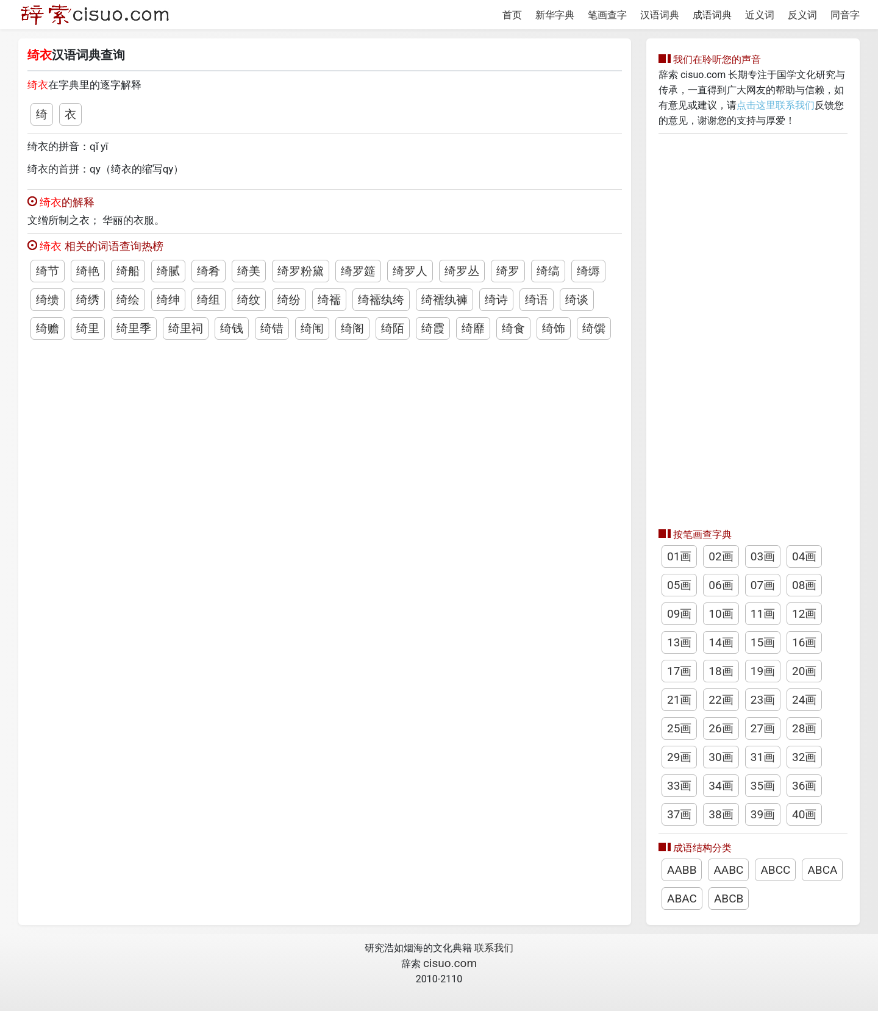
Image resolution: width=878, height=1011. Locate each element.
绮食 (513, 328)
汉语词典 (659, 15)
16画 (804, 642)
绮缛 (588, 271)
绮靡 (473, 328)
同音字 (845, 15)
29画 (679, 757)
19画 (763, 671)
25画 (679, 728)
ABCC (775, 870)
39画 (763, 814)
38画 (720, 814)
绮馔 (593, 328)
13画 (679, 642)
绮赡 (47, 328)
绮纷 (289, 300)
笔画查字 (607, 15)
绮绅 (168, 300)
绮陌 (392, 328)
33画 (679, 786)
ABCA (822, 870)
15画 (763, 642)
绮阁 (352, 328)
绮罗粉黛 (300, 271)
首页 (512, 15)
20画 (804, 671)
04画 (804, 556)
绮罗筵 (358, 271)
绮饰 (553, 328)
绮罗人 (410, 271)
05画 (679, 585)
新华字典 (554, 15)
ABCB (728, 898)
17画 (679, 671)
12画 (804, 614)
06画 (720, 585)
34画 (720, 786)
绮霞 (432, 328)
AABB (681, 870)
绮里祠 (185, 328)
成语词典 (712, 15)
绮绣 (87, 300)
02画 (720, 556)
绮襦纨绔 (381, 300)
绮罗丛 (461, 271)
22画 (720, 700)
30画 (720, 757)
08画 (804, 585)
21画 (679, 700)
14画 (720, 642)
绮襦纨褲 (444, 300)
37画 (679, 814)
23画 (763, 700)
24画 (804, 700)
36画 (804, 786)
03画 (763, 556)
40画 (804, 814)
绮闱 (312, 328)
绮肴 (208, 271)
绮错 (272, 328)
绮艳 (87, 271)
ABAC (682, 898)
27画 (763, 728)
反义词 (802, 15)
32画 (804, 757)
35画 (763, 786)
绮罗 (507, 271)
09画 (679, 614)
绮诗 (496, 300)
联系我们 (493, 948)
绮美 (248, 271)
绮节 (47, 271)
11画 (763, 614)
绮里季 (133, 328)
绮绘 (128, 300)
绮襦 (329, 300)
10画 (720, 614)
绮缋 (47, 300)
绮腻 (168, 271)
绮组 (208, 300)
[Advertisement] (753, 327)
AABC (728, 870)
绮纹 (248, 300)
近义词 (759, 15)
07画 (763, 585)
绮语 (536, 300)
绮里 (87, 328)
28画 (804, 728)
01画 (679, 556)
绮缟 (548, 271)
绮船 (128, 271)
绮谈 (576, 300)
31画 (763, 757)
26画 (720, 728)
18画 (720, 671)
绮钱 (231, 328)
